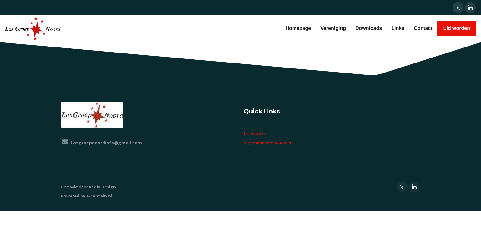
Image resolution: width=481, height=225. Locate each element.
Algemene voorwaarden (268, 143)
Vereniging (333, 28)
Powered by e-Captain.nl (86, 196)
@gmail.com (106, 143)
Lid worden (456, 28)
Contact (423, 28)
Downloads (368, 28)
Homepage (298, 28)
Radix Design (102, 187)
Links (397, 28)
